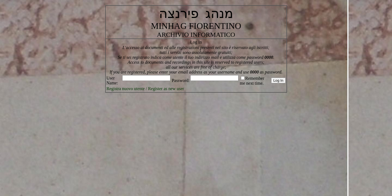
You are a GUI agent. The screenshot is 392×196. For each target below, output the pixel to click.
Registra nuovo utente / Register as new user (145, 88)
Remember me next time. (252, 80)
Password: (181, 80)
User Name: (112, 80)
